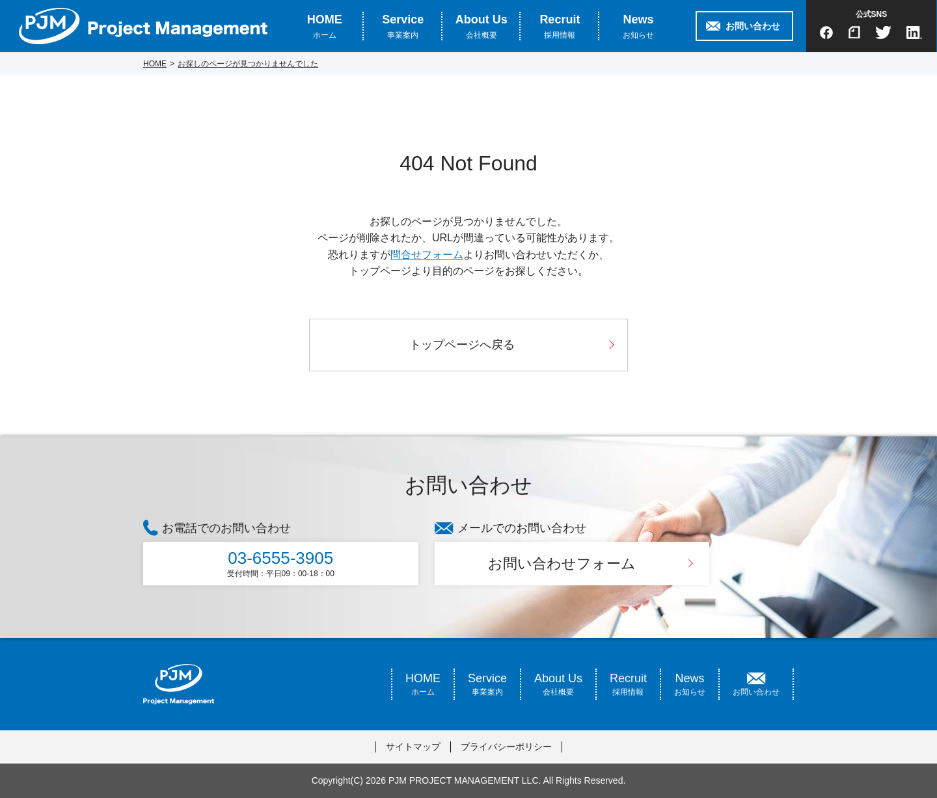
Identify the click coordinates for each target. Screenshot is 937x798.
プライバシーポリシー (506, 746)
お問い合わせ (753, 26)
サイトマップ (413, 746)
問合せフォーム (426, 254)
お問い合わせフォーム (562, 563)
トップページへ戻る (462, 344)
